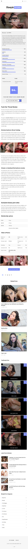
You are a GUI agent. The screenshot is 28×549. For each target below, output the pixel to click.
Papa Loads (3, 353)
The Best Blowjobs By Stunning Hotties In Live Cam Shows (17, 465)
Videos (3, 527)
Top (14, 546)
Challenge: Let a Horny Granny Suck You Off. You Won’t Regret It (17, 458)
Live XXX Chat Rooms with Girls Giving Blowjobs (17, 487)
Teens (3, 524)
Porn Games (4, 511)
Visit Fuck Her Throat (14, 269)
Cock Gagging (4, 503)
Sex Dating (4, 522)
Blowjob (3, 500)
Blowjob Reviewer (8, 23)
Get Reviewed (11, 540)
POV (3, 516)
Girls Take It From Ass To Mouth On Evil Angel (17, 472)
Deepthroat (4, 505)
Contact (17, 540)
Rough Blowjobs (5, 519)
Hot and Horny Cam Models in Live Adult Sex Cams (17, 480)
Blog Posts (4, 497)
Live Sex (3, 508)
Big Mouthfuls (4, 328)
